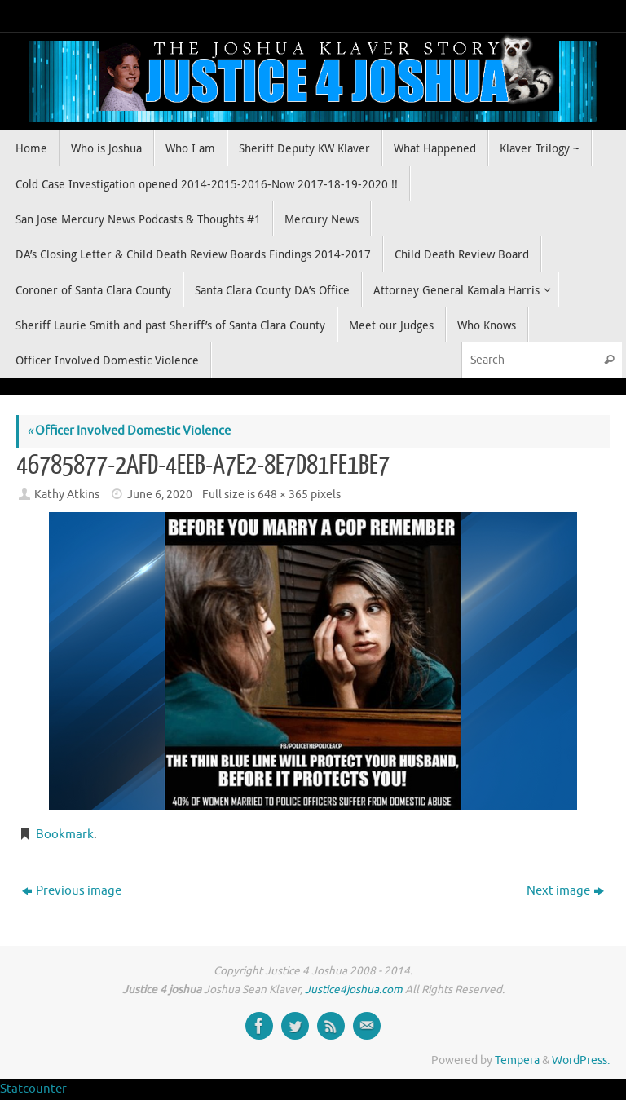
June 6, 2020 (159, 494)
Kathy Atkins (66, 494)
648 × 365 (283, 494)
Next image (565, 891)
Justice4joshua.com (354, 989)
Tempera (517, 1060)
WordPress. (581, 1060)
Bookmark (65, 834)
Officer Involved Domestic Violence (129, 431)
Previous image (71, 891)
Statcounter (33, 1089)
